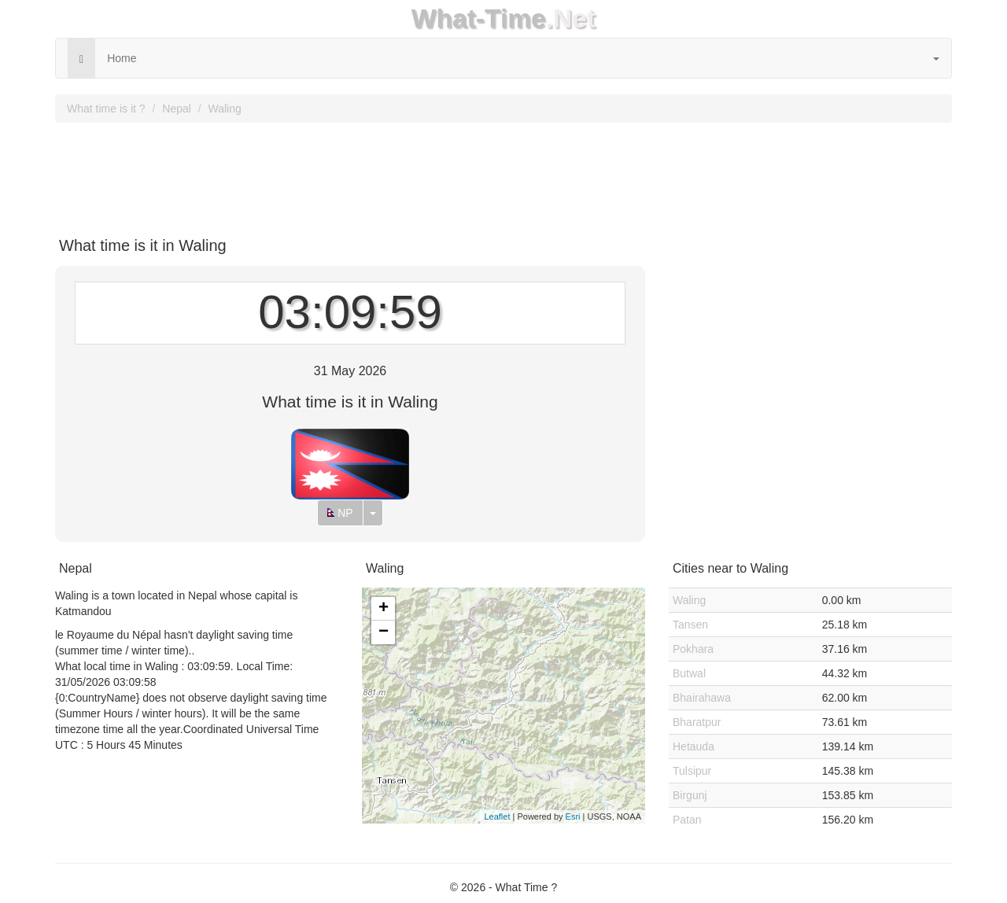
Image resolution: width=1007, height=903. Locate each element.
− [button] (383, 632)
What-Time (478, 18)
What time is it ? (106, 108)
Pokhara (693, 649)
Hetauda (693, 746)
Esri (573, 816)
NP (339, 513)
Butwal (689, 673)
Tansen (690, 624)
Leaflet (497, 816)
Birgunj (690, 795)
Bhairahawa (702, 697)
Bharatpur (697, 722)
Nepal (176, 108)
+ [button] (383, 609)
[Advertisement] (503, 173)
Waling (225, 108)
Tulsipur (692, 771)
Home (121, 58)
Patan (687, 819)
